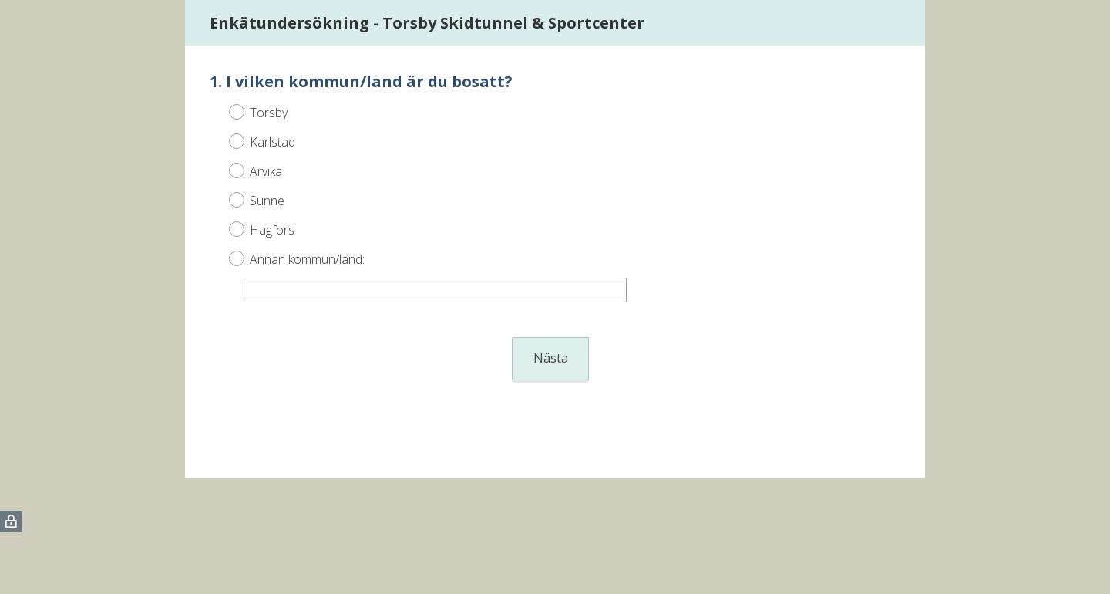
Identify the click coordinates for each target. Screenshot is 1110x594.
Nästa (550, 357)
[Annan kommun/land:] (435, 290)
